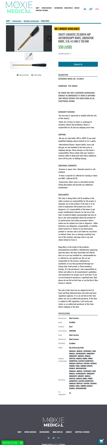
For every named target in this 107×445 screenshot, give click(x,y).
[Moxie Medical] (53, 421)
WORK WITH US (68, 8)
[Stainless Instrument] (31, 20)
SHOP (37, 8)
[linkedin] (85, 9)
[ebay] (97, 9)
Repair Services (30, 432)
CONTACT (77, 8)
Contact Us (78, 64)
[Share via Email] (22, 75)
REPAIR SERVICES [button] (47, 8)
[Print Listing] (36, 75)
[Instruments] (16, 20)
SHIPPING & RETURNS (42, 10)
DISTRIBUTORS (58, 8)
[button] (38, 8)
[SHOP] (8, 20)
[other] (91, 9)
